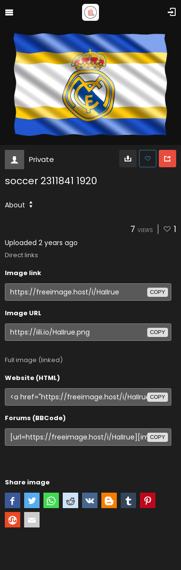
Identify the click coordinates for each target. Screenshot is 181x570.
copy (157, 292)
